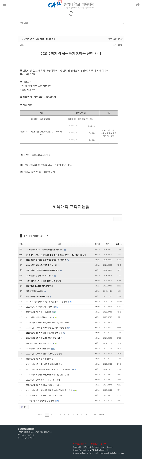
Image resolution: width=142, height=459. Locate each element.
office (22, 45)
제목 (59, 244)
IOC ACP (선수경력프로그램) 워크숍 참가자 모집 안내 (46, 302)
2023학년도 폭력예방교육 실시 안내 (40, 307)
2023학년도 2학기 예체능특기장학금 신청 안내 (37, 39)
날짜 (107, 244)
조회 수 (119, 244)
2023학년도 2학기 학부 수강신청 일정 (40, 359)
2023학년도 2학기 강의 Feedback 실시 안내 (43, 380)
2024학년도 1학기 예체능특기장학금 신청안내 (43, 385)
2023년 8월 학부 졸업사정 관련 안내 (40, 401)
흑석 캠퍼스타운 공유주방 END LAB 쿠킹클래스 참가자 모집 (49, 369)
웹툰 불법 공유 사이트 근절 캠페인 (39, 343)
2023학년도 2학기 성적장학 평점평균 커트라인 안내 (46, 328)
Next (101, 415)
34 (95, 415)
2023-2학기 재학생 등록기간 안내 (39, 317)
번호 (21, 244)
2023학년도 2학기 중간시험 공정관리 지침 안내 (44, 364)
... (90, 415)
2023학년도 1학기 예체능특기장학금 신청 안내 (44, 395)
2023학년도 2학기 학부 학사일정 (39, 312)
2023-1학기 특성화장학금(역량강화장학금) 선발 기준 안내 (48, 375)
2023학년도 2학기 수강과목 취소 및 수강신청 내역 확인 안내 (49, 390)
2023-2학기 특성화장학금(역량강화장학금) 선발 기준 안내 (48, 323)
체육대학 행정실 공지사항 (36, 235)
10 (86, 415)
